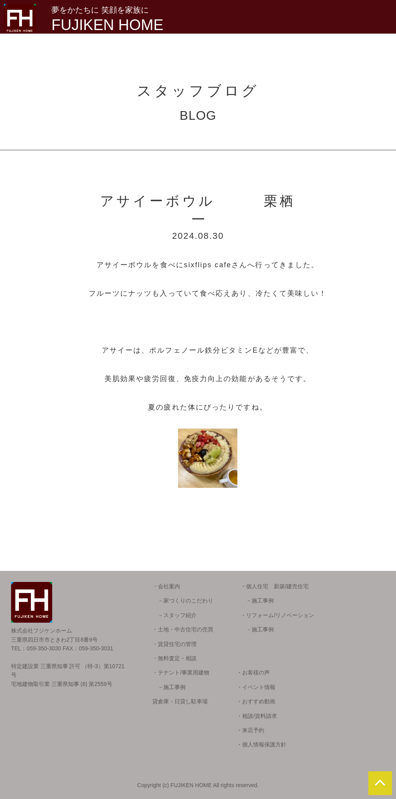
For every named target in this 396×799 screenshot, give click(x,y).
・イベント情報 (256, 687)
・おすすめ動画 (256, 701)
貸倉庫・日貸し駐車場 (180, 701)
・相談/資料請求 (257, 716)
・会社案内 (166, 586)
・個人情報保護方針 (261, 744)
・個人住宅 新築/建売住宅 (275, 586)
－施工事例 (257, 600)
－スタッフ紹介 (174, 615)
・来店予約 (250, 730)
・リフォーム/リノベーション (277, 615)
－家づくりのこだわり (182, 600)
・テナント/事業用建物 (180, 672)
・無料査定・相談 (174, 658)
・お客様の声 (253, 672)
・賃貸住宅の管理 (174, 644)
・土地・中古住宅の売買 (182, 629)
